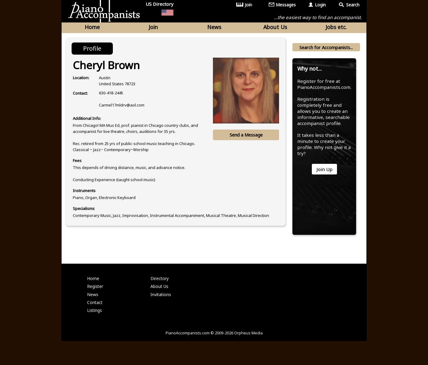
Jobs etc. (336, 28)
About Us (275, 28)
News (214, 28)
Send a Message (245, 137)
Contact (95, 324)
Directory (160, 298)
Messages (286, 5)
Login (320, 5)
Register (95, 306)
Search (353, 5)
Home (92, 28)
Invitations (161, 315)
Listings (95, 332)
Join (248, 5)
